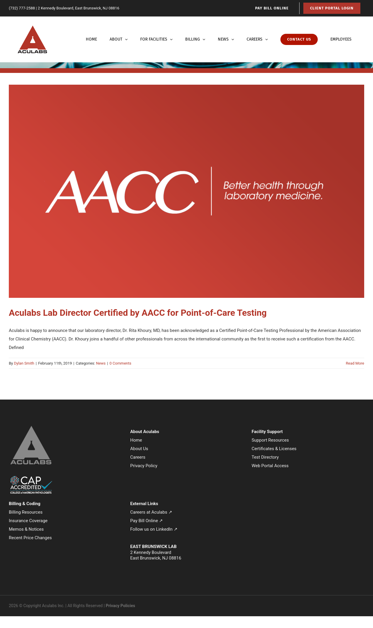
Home (136, 440)
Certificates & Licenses (274, 448)
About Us (139, 448)
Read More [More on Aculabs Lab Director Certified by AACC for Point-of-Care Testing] (355, 363)
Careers (137, 457)
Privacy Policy (143, 465)
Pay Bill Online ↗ (146, 520)
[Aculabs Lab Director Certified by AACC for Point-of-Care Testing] (186, 191)
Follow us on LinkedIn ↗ (154, 529)
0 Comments (120, 363)
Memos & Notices (26, 529)
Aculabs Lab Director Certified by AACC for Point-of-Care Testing (138, 313)
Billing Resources (26, 512)
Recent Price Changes (30, 537)
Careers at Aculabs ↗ (151, 512)
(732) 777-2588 (22, 8)
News (101, 363)
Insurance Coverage (28, 520)
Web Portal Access (270, 465)
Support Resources (270, 440)
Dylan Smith (24, 363)
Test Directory (265, 457)
